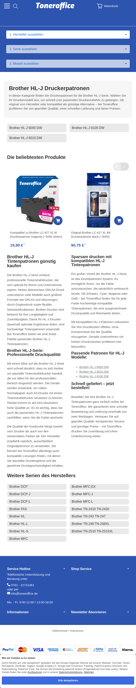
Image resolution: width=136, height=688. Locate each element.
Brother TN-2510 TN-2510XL (92, 531)
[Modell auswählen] (68, 63)
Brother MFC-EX (84, 486)
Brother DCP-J (19, 494)
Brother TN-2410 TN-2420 (90, 509)
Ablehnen (89, 672)
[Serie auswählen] (68, 49)
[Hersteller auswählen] (68, 34)
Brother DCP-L (20, 501)
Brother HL (17, 516)
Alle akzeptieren (68, 680)
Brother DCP (18, 486)
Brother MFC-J (82, 494)
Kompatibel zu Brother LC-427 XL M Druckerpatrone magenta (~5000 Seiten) (36, 234)
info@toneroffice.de (24, 593)
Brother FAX (18, 509)
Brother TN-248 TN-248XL (91, 523)
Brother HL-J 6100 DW (88, 128)
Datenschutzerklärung (70, 672)
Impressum (77, 630)
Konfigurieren (34, 672)
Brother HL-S (18, 531)
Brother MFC (18, 538)
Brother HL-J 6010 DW (25, 138)
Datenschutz (60, 630)
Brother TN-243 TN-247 (88, 516)
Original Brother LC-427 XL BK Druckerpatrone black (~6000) (91, 234)
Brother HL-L (18, 523)
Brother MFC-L (82, 501)
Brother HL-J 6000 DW (25, 128)
